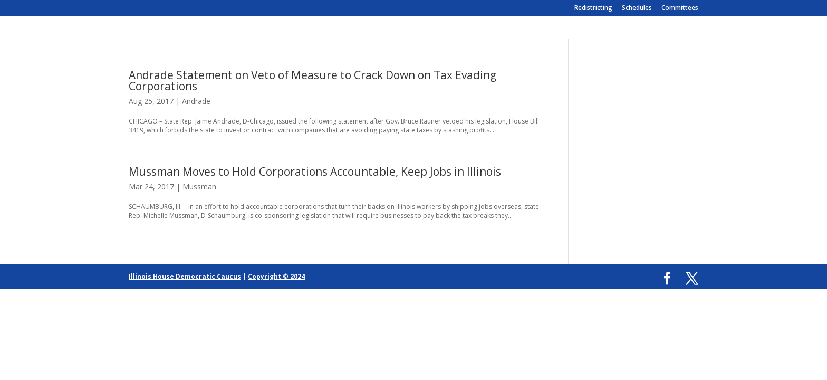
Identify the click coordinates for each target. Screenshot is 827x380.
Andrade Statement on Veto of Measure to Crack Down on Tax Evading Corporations (312, 80)
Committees (679, 8)
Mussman (199, 187)
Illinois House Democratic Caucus (185, 276)
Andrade (196, 101)
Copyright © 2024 (276, 276)
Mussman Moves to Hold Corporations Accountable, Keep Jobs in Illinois (315, 171)
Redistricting (593, 8)
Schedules (637, 8)
